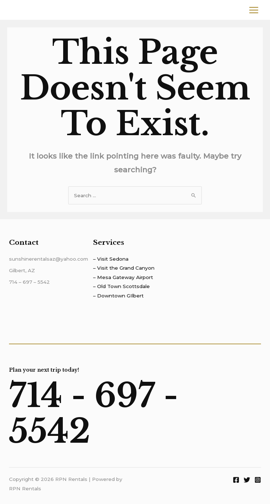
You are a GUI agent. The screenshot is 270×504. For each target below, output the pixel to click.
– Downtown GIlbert (118, 296)
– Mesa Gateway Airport (123, 277)
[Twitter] (247, 480)
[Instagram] (257, 480)
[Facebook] (236, 480)
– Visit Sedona (111, 259)
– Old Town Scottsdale (121, 286)
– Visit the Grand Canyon (123, 268)
